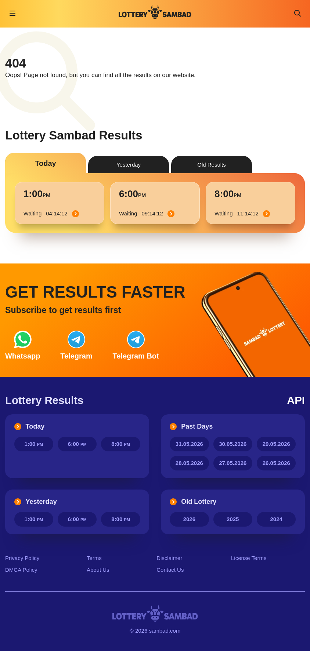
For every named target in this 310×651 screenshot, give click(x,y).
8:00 (120, 444)
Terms (94, 558)
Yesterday (35, 501)
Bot (136, 345)
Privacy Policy (22, 558)
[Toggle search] (297, 13)
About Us (98, 570)
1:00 (33, 444)
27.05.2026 (232, 463)
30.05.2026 (232, 444)
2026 (189, 519)
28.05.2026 (189, 463)
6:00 (77, 444)
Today (29, 426)
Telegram (76, 345)
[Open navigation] (12, 13)
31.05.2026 (189, 444)
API (296, 400)
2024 (276, 519)
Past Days (191, 426)
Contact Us (170, 570)
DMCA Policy (21, 570)
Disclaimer (169, 558)
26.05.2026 (276, 463)
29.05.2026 (276, 444)
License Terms (248, 558)
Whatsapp (22, 345)
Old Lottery (193, 501)
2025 (233, 519)
